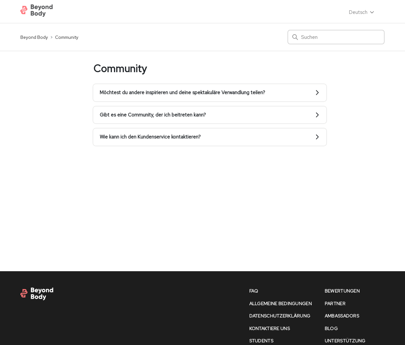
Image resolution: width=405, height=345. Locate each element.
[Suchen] (336, 37)
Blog (331, 328)
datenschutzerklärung (279, 316)
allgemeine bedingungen (280, 303)
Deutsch (362, 12)
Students (261, 341)
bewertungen (342, 291)
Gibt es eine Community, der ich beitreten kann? (210, 115)
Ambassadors (342, 316)
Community (66, 37)
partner (335, 303)
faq (253, 291)
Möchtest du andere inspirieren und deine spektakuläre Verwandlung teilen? (210, 92)
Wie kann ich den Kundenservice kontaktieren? (210, 137)
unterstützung (345, 341)
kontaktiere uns (269, 328)
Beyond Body (34, 37)
